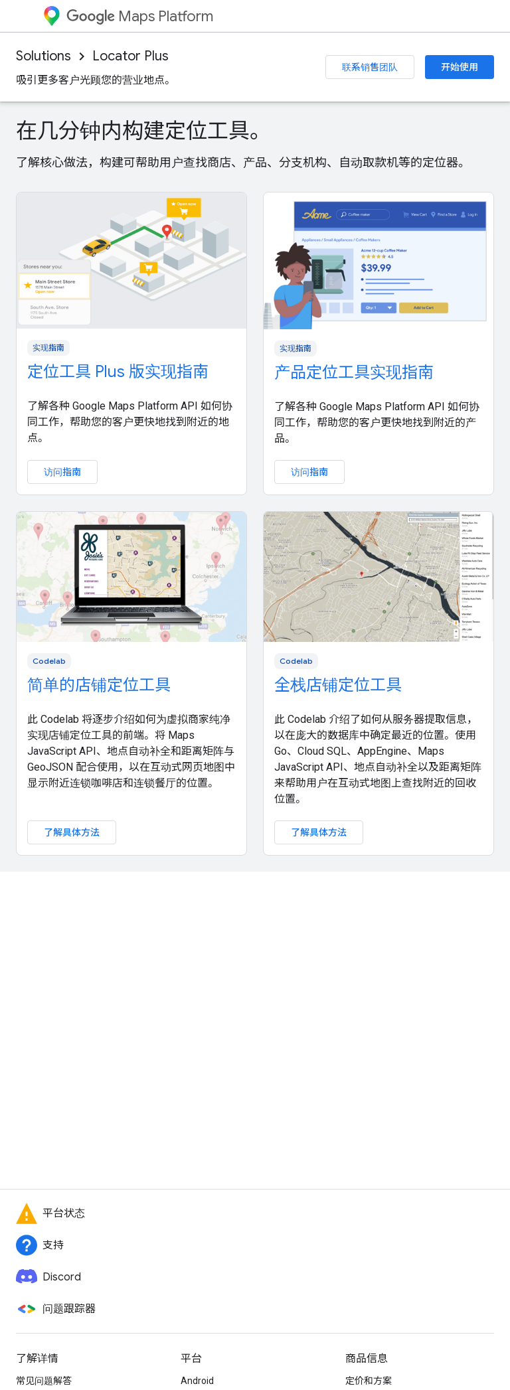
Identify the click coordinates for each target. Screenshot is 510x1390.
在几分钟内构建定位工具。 (143, 130)
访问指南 (62, 472)
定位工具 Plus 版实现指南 (118, 372)
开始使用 (459, 67)
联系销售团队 (370, 67)
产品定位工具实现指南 (354, 372)
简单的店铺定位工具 (99, 685)
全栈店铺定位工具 (338, 685)
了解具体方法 (72, 832)
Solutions (43, 56)
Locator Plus (130, 56)
